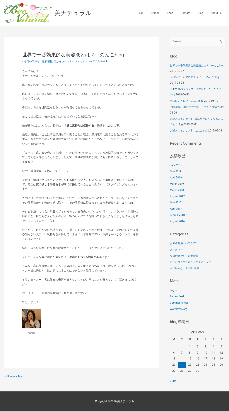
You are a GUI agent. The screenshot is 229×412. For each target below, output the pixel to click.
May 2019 (176, 171)
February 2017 (179, 215)
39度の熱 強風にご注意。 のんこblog (195, 107)
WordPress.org (179, 309)
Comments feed (180, 303)
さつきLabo (177, 250)
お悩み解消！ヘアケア (184, 243)
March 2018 (177, 190)
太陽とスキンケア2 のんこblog (190, 131)
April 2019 (176, 178)
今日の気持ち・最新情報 (39, 61)
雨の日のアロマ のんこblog (188, 101)
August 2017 (178, 196)
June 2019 (176, 165)
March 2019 (177, 184)
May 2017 (176, 203)
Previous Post (14, 376)
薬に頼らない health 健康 (185, 268)
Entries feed (177, 297)
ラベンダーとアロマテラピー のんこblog (196, 77)
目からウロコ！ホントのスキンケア (78, 61)
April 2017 (176, 209)
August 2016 (178, 221)
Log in (173, 290)
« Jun (173, 381)
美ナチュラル (74, 13)
